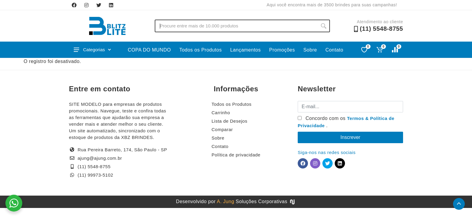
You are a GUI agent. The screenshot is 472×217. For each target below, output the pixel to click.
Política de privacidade (236, 154)
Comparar (222, 129)
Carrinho (221, 112)
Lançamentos (245, 49)
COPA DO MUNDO (149, 49)
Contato (334, 49)
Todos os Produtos (200, 49)
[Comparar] (395, 50)
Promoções (282, 49)
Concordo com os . (346, 122)
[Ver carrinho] (380, 50)
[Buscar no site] (236, 26)
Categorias (92, 49)
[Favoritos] (364, 50)
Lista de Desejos (229, 121)
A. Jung (225, 201)
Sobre (310, 49)
